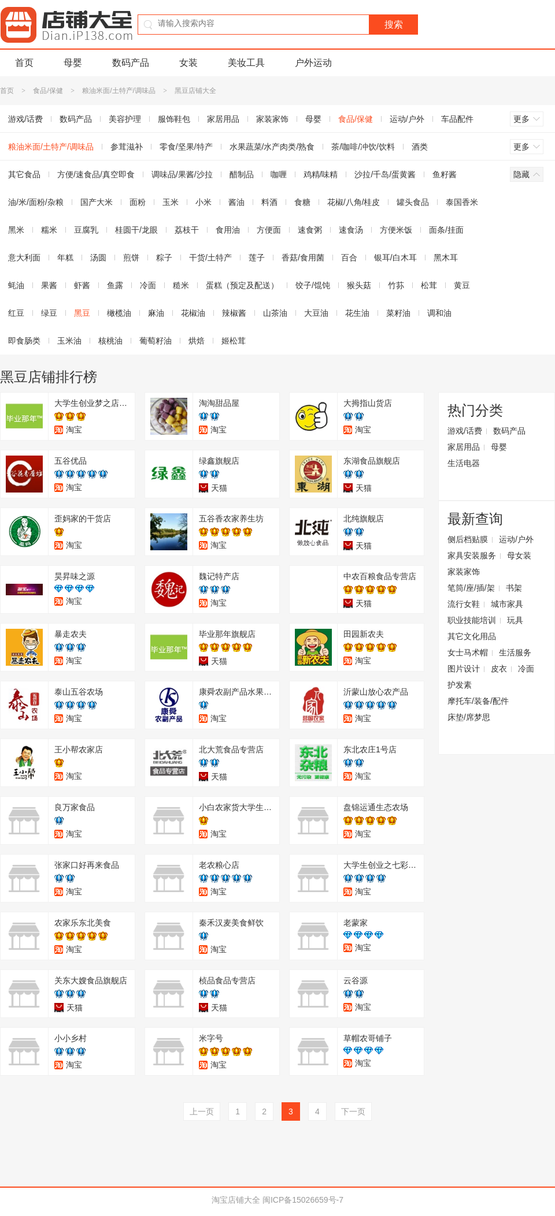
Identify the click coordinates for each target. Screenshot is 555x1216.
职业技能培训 (471, 620)
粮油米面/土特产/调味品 (119, 91)
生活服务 (515, 652)
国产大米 (96, 202)
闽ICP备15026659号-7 (302, 1199)
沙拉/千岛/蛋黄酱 (385, 174)
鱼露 (115, 285)
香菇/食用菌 (303, 257)
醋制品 (242, 174)
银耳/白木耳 (395, 257)
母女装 (519, 555)
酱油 (236, 202)
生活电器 (463, 463)
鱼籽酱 (444, 174)
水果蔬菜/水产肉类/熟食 (272, 146)
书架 (514, 587)
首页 (24, 63)
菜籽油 (398, 313)
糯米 (49, 229)
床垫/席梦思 (468, 717)
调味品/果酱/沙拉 (182, 174)
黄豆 (462, 285)
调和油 (439, 313)
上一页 (202, 1111)
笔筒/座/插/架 (471, 587)
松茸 (429, 285)
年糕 (65, 257)
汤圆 (98, 257)
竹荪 (396, 285)
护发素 (459, 684)
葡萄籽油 (155, 340)
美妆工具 (246, 63)
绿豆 (49, 313)
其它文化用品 (471, 636)
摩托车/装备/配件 (478, 701)
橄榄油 (119, 313)
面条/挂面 (446, 229)
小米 (203, 202)
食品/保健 (47, 91)
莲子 (257, 257)
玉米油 (69, 340)
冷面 (148, 285)
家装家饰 (272, 119)
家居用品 (223, 119)
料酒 (269, 202)
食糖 (302, 202)
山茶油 (275, 313)
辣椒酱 (234, 313)
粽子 (164, 257)
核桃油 (110, 340)
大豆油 (316, 313)
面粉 (138, 202)
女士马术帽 (467, 652)
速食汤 (351, 229)
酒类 (420, 146)
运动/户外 (407, 119)
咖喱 (279, 174)
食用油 (228, 229)
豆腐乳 (86, 229)
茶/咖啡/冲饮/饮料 (363, 146)
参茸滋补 (126, 146)
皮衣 (499, 668)
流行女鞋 (463, 604)
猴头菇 (359, 285)
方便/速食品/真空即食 (96, 174)
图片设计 (463, 668)
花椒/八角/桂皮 (353, 202)
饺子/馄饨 (312, 285)
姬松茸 (233, 340)
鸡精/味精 (321, 174)
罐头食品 (413, 202)
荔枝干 (187, 229)
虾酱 (82, 285)
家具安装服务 (471, 555)
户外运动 (313, 63)
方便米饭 (396, 229)
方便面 (269, 229)
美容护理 (125, 119)
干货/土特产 (210, 257)
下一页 (353, 1111)
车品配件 (457, 119)
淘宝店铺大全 (236, 1199)
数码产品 (130, 63)
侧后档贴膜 (467, 539)
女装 (188, 63)
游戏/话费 (464, 430)
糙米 (181, 285)
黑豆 (82, 313)
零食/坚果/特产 (186, 146)
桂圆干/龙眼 (136, 229)
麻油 (156, 313)
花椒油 (193, 313)
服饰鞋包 (174, 119)
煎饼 (131, 257)
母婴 (73, 63)
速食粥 (310, 229)
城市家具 (507, 604)
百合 (349, 257)
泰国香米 (462, 202)
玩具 (515, 620)
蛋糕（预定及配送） (242, 285)
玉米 (170, 202)
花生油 (357, 313)
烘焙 (196, 340)
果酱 (49, 285)
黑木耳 (446, 257)
